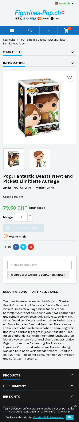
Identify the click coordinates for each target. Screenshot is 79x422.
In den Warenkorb (22, 228)
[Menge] (21, 217)
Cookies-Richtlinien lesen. (48, 417)
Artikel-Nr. (10, 188)
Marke (40, 188)
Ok (69, 417)
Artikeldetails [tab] (45, 292)
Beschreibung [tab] (15, 292)
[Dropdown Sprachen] (64, 3)
